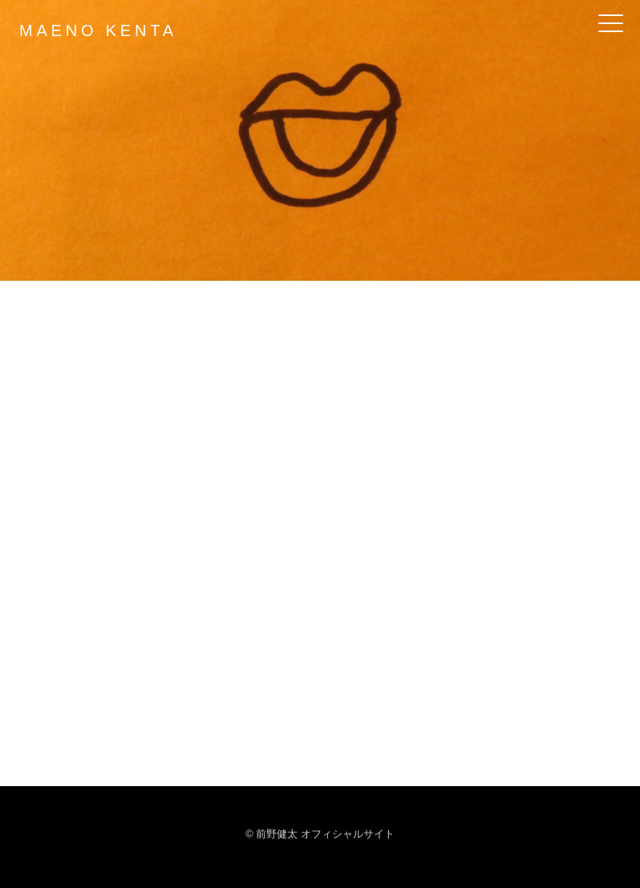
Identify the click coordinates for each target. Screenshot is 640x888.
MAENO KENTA (98, 30)
